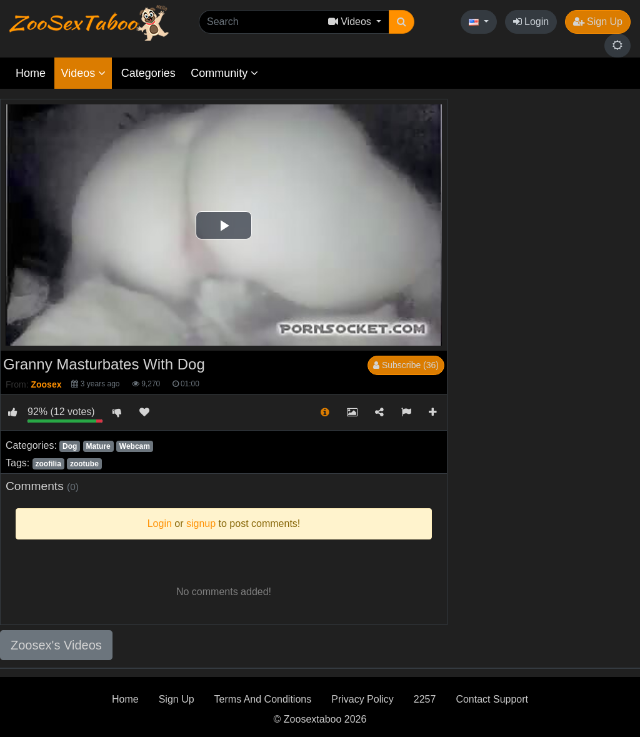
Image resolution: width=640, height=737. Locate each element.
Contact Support (492, 699)
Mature (98, 446)
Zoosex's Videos (56, 645)
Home (31, 73)
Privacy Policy (362, 699)
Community (224, 73)
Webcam (134, 446)
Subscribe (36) (406, 365)
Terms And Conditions (263, 699)
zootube (84, 463)
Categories (148, 73)
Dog (69, 446)
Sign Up (597, 21)
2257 (425, 699)
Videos (83, 73)
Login (531, 21)
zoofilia (48, 463)
